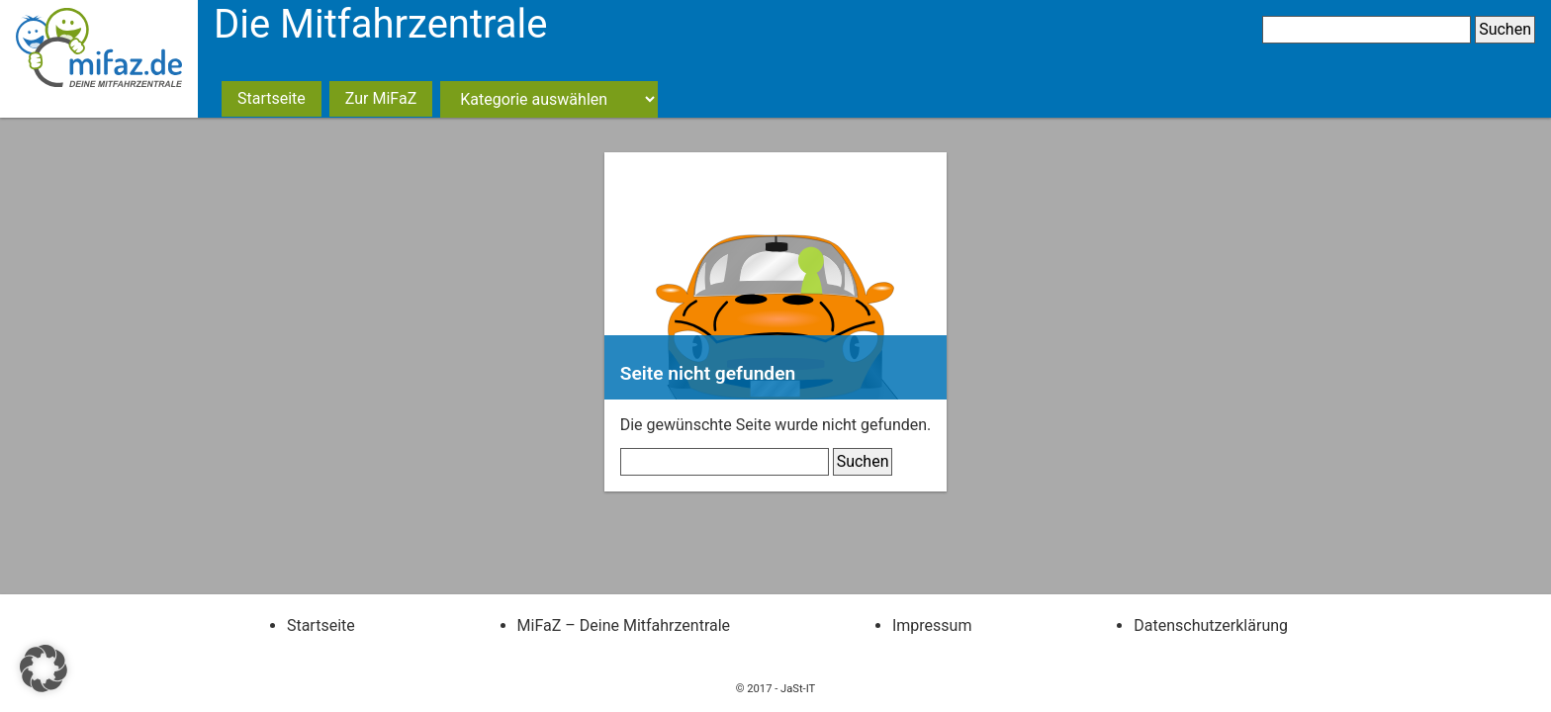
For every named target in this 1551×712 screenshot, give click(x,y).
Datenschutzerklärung (1211, 625)
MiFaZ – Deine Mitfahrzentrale (623, 625)
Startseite (271, 98)
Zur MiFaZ (380, 98)
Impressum (932, 625)
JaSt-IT (797, 688)
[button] (43, 668)
